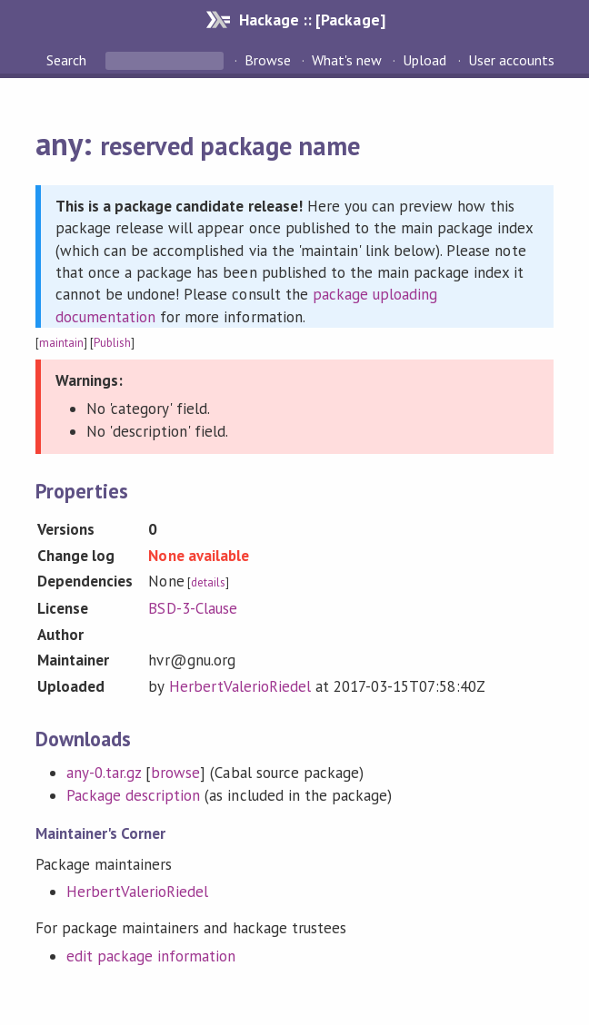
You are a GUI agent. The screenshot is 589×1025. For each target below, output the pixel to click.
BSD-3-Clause (192, 608)
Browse (268, 60)
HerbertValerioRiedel (240, 686)
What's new (347, 60)
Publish (112, 342)
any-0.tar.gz (103, 773)
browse (175, 773)
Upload (424, 60)
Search (68, 60)
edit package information (151, 956)
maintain (61, 342)
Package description (133, 795)
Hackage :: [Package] (311, 19)
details (208, 582)
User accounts (511, 60)
